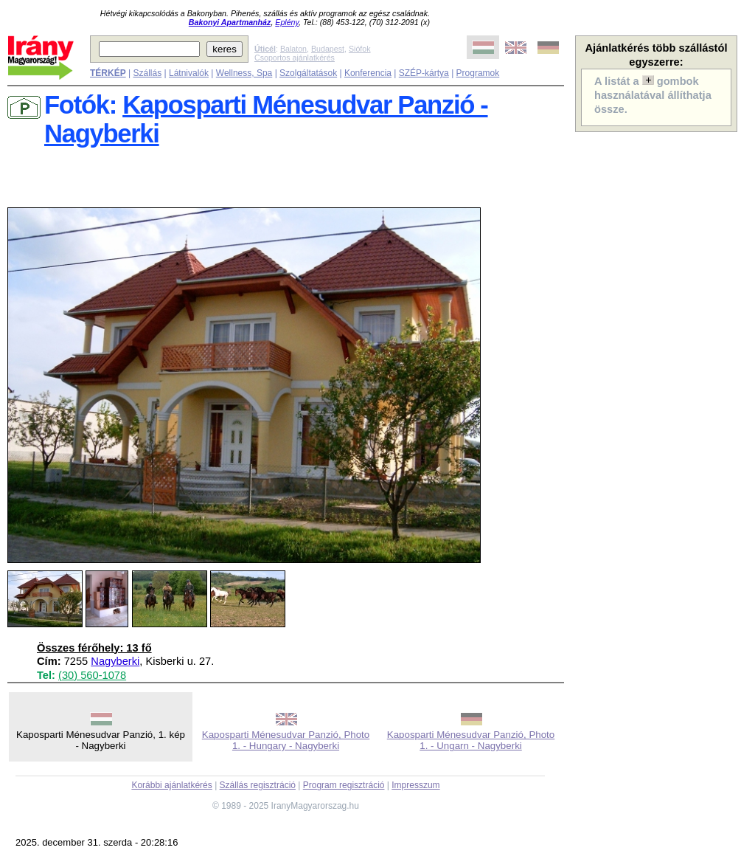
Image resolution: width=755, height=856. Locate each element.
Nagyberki (115, 661)
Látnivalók (189, 73)
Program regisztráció (344, 785)
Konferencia (368, 73)
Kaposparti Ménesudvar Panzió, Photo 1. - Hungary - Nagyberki (285, 740)
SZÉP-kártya (424, 73)
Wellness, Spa (244, 73)
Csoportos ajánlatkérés (294, 57)
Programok (478, 73)
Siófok (360, 48)
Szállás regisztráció (258, 785)
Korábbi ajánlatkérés (171, 785)
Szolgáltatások (308, 73)
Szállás (147, 73)
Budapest (327, 48)
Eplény (287, 22)
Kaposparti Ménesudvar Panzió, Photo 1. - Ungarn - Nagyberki (470, 740)
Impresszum (415, 785)
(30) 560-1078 (92, 675)
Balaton (293, 48)
